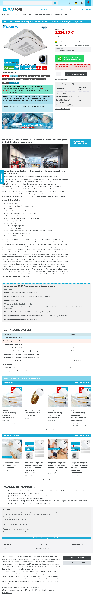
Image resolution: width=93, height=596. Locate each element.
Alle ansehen (81, 382)
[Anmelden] (63, 3)
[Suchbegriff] (27, 3)
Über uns (75, 547)
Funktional (42, 590)
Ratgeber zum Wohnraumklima (79, 141)
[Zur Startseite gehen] (11, 15)
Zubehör (72, 9)
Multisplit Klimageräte (43, 14)
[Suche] (55, 3)
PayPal (30, 590)
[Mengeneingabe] (58, 74)
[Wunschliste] (82, 3)
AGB (5, 547)
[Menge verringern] (64, 74)
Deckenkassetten (61, 14)
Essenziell (8, 588)
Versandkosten (70, 40)
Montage (43, 88)
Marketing (21, 588)
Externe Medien (35, 588)
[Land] (76, 3)
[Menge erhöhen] (62, 74)
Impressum (50, 579)
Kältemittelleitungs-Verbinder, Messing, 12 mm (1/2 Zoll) (33, 412)
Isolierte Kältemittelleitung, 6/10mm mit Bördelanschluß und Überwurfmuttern (78, 414)
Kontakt (74, 552)
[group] (35, 448)
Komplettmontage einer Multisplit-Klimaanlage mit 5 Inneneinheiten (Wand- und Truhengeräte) (34, 466)
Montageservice (42, 547)
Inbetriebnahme (7, 89)
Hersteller (86, 9)
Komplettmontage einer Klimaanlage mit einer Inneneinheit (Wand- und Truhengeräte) (57, 465)
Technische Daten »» (62, 108)
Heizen (60, 9)
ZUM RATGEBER (2, 177)
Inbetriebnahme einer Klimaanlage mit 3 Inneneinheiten (10, 464)
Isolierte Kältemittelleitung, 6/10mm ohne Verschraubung (9, 413)
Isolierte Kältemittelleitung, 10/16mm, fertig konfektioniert (55, 413)
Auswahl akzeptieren (76, 563)
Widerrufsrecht (11, 552)
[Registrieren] (69, 3)
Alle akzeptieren (76, 557)
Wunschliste (82, 46)
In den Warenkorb (76, 74)
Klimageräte (46, 9)
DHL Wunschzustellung (14, 590)
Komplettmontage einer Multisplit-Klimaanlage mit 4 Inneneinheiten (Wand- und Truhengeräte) (80, 466)
